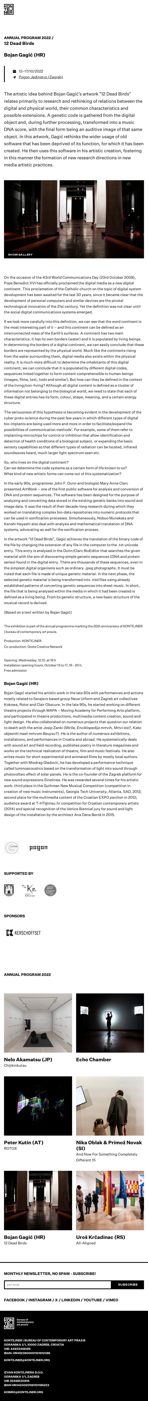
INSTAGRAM (40, 1300)
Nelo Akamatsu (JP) (28, 1059)
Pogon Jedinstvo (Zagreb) (41, 77)
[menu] (140, 10)
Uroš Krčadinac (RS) (100, 1237)
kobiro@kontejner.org (23, 1392)
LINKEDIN (70, 1300)
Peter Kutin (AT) (24, 1142)
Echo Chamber (93, 1059)
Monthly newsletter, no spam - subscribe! (50, 1273)
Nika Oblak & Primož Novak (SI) (109, 1145)
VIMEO (112, 1300)
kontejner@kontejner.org (27, 1360)
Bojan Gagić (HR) (24, 1237)
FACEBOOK (14, 1300)
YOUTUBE (93, 1300)
